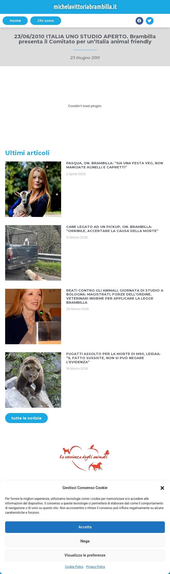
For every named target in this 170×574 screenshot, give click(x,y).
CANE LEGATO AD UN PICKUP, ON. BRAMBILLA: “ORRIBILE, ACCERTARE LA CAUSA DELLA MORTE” (112, 229)
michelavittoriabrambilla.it (85, 6)
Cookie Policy (74, 567)
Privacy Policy (95, 567)
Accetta (85, 527)
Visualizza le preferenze (85, 555)
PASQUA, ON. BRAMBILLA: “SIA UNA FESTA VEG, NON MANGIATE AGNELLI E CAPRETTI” (114, 165)
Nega (84, 541)
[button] (162, 488)
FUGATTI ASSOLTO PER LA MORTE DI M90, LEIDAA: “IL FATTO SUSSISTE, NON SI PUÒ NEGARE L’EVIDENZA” (113, 358)
